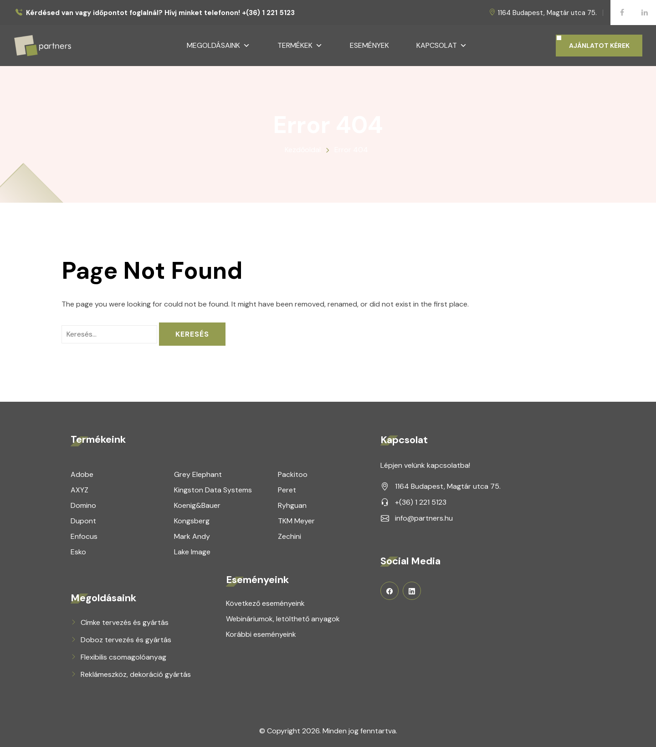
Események (369, 45)
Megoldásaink (218, 45)
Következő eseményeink (265, 603)
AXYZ (79, 490)
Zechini (289, 536)
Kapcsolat (441, 45)
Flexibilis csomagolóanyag (123, 657)
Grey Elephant (198, 474)
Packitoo (293, 474)
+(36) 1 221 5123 (420, 502)
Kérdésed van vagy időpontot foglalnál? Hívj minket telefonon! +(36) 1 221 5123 (160, 13)
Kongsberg (192, 521)
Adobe (82, 474)
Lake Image (192, 552)
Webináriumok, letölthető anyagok (283, 619)
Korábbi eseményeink (261, 634)
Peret (287, 490)
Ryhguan (292, 505)
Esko (78, 552)
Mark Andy (192, 536)
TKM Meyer (296, 521)
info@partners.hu (424, 518)
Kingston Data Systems (213, 490)
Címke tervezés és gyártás (125, 622)
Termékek (300, 45)
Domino (83, 505)
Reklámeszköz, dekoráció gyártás (136, 674)
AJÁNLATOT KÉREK (599, 45)
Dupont (83, 521)
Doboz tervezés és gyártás (126, 640)
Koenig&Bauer (197, 505)
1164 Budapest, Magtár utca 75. (547, 12)
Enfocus (84, 536)
